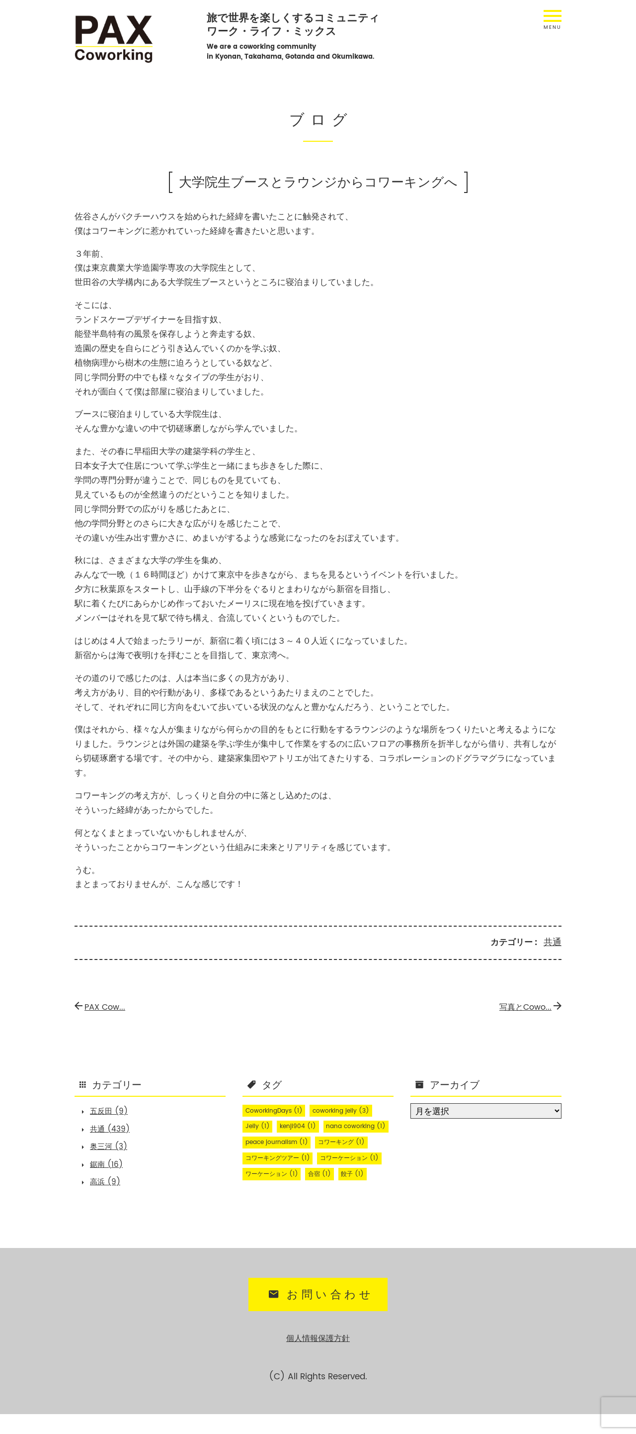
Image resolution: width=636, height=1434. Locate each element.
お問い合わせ (319, 1316)
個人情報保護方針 (318, 1358)
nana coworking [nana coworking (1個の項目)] (279, 1141)
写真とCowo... (527, 1006)
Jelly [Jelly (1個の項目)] (259, 1125)
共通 (553, 942)
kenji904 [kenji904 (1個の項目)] (304, 1125)
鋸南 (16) (110, 1171)
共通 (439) (114, 1132)
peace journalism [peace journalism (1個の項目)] (281, 1157)
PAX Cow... (103, 1006)
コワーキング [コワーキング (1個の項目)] (354, 1157)
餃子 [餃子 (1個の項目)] (295, 1205)
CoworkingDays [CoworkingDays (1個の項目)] (278, 1109)
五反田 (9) (113, 1112)
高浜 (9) (109, 1191)
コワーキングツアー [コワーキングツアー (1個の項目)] (282, 1173)
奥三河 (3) (113, 1151)
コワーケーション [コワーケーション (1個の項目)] (279, 1189)
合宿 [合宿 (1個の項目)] (258, 1205)
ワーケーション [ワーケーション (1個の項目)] (354, 1189)
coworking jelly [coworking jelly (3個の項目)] (353, 1109)
